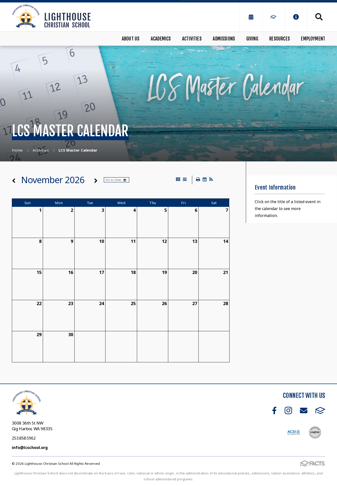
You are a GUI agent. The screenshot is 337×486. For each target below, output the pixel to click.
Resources (279, 39)
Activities (192, 39)
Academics (161, 39)
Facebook (274, 410)
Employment (313, 39)
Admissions (224, 39)
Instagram (288, 410)
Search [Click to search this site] (319, 16)
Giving (252, 39)
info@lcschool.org (30, 447)
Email (303, 410)
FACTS (320, 410)
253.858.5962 (24, 438)
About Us (131, 39)
